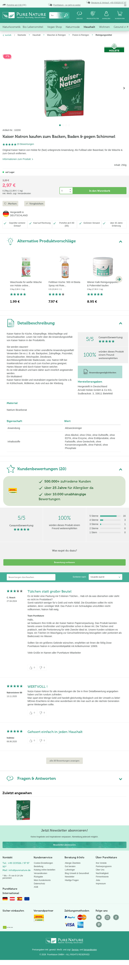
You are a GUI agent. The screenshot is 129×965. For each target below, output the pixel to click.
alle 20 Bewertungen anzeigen (64, 761)
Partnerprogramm (104, 866)
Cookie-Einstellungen (43, 863)
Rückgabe (38, 877)
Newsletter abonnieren (64, 845)
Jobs (98, 880)
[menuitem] (59, 15)
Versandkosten (40, 873)
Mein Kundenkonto (42, 880)
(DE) (14, 5)
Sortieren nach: (79, 577)
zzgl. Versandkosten (22, 193)
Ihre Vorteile (101, 863)
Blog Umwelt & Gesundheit (77, 873)
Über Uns (100, 870)
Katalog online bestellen (44, 870)
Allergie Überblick (72, 863)
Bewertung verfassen (64, 562)
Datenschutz (39, 883)
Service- (75, 949)
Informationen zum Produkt (18, 159)
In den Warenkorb (99, 190)
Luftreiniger (70, 870)
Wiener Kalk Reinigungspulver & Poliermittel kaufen (103, 284)
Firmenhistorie (102, 877)
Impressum (101, 883)
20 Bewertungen (25, 144)
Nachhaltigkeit (102, 873)
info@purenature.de (20, 870)
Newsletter (69, 877)
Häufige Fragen (72, 880)
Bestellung (38, 866)
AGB (36, 887)
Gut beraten (70, 866)
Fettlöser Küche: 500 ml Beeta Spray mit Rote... (64, 284)
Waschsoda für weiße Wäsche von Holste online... (26, 284)
